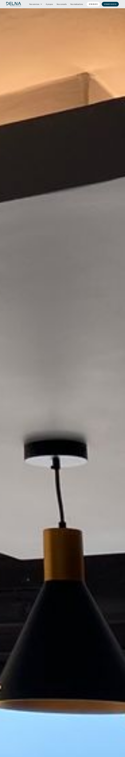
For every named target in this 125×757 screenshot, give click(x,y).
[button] (35, 4)
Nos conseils (62, 4)
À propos (49, 4)
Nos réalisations (76, 4)
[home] (13, 4)
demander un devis (110, 4)
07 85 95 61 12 (93, 4)
